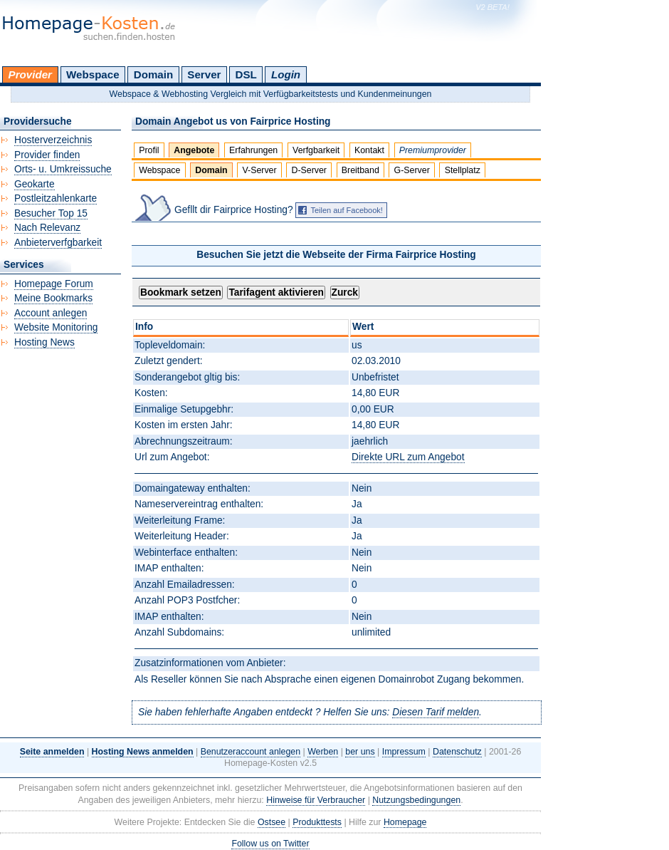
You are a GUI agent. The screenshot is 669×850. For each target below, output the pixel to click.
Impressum (404, 752)
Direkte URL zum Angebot (408, 457)
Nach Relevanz (47, 227)
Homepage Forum (53, 284)
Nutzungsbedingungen (416, 800)
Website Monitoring (56, 327)
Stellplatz (462, 170)
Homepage (405, 822)
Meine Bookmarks (53, 298)
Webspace (93, 74)
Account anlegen (50, 313)
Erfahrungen (253, 150)
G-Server (412, 170)
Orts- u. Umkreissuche (63, 169)
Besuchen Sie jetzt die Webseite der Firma (336, 254)
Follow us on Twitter (270, 844)
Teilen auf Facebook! (346, 210)
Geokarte (34, 184)
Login (285, 74)
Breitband (360, 170)
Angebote (194, 150)
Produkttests (317, 822)
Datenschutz (457, 752)
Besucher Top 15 (51, 213)
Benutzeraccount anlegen (250, 752)
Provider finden (47, 155)
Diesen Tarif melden (435, 712)
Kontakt (369, 150)
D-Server (309, 170)
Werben (322, 752)
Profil (149, 150)
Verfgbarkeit (316, 150)
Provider (30, 74)
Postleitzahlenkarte (55, 198)
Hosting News (44, 342)
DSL (246, 74)
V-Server (259, 170)
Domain (153, 74)
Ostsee (271, 822)
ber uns (359, 752)
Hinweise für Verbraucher (315, 800)
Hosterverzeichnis (53, 140)
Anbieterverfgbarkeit (58, 242)
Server (204, 74)
